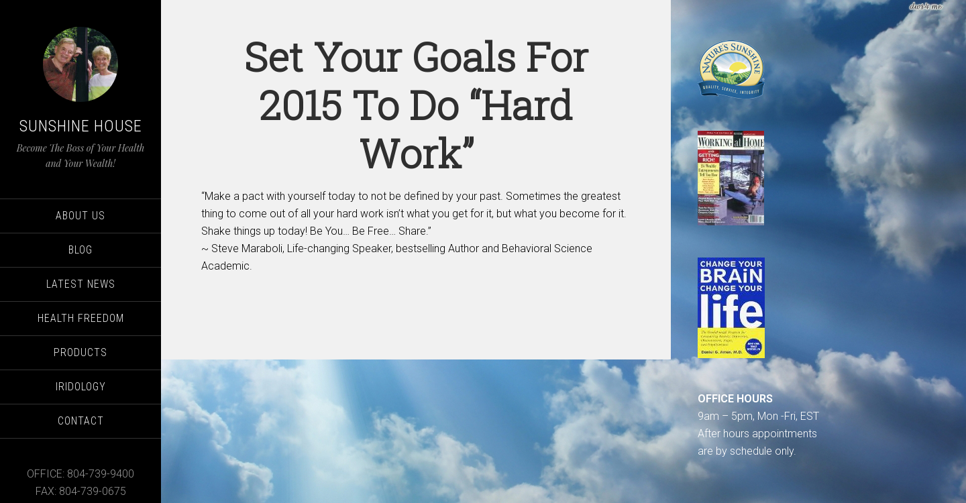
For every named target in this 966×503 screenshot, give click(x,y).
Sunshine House (80, 126)
